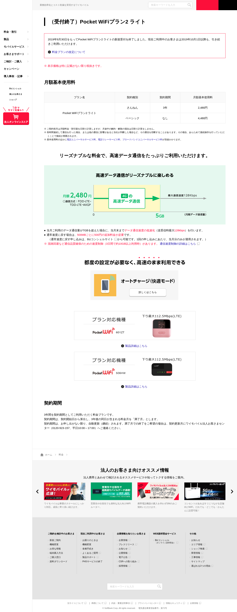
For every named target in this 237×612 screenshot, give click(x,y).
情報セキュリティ (174, 603)
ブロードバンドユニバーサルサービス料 (142, 139)
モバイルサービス (14, 46)
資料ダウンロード (58, 561)
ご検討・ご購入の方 (207, 5)
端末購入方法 (56, 553)
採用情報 (123, 566)
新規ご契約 (55, 540)
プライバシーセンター (148, 603)
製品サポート (89, 557)
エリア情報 (196, 544)
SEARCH (189, 5)
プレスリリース (126, 544)
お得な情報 (55, 549)
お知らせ (123, 549)
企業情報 (123, 540)
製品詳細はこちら (136, 345)
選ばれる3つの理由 (200, 566)
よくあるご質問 (90, 553)
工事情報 (195, 557)
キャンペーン (11, 68)
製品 (6, 39)
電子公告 (123, 557)
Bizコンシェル (165, 541)
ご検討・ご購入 (13, 61)
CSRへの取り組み (128, 561)
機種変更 (54, 544)
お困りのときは (90, 540)
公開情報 (123, 553)
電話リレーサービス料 (109, 139)
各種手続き (88, 549)
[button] (37, 491)
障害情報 (195, 553)
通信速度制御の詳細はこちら (178, 243)
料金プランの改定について (68, 51)
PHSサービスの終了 (92, 561)
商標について (97, 603)
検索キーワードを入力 (159, 587)
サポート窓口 (227, 5)
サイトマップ (198, 561)
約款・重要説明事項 (120, 603)
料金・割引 (10, 31)
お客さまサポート (14, 54)
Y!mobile (16, 16)
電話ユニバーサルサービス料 (81, 139)
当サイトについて (75, 603)
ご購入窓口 (55, 557)
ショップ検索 (198, 549)
